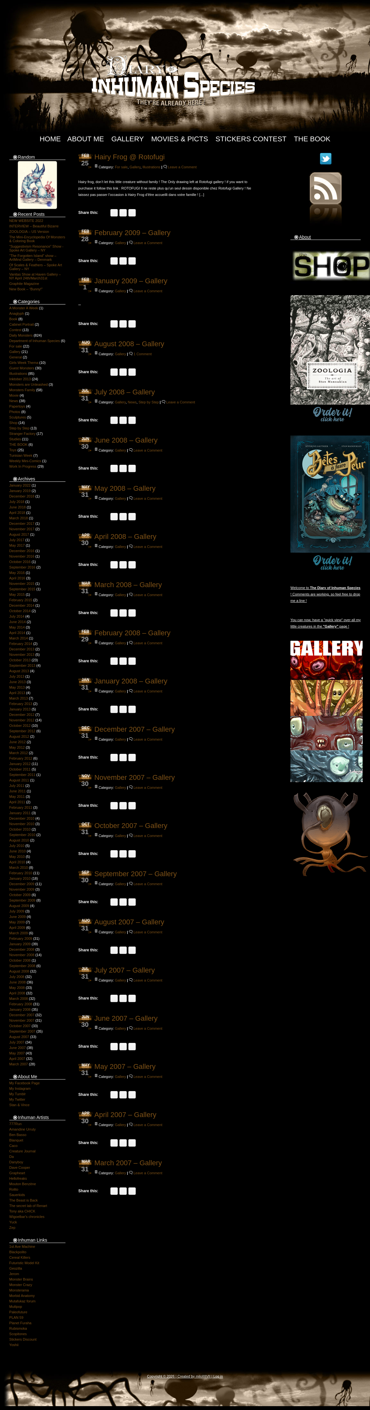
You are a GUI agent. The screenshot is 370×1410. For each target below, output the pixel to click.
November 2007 (21, 1020)
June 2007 (17, 1048)
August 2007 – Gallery (129, 922)
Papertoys (17, 406)
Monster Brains (21, 1279)
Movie (14, 395)
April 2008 (17, 993)
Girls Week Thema (24, 363)
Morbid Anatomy (22, 1296)
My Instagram (20, 1088)
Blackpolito (17, 1252)
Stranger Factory (22, 434)
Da (11, 1157)
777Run (15, 1124)
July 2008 (16, 977)
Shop (13, 423)
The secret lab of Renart (28, 1206)
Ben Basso (17, 1135)
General (15, 357)
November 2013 (21, 655)
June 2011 (17, 791)
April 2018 (17, 513)
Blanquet (16, 1140)
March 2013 (18, 698)
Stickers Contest (251, 139)
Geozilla (15, 1268)
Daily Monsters (21, 335)
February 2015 (20, 600)
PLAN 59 (16, 1317)
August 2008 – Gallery (129, 344)
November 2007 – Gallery (134, 777)
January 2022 (20, 485)
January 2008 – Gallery (130, 681)
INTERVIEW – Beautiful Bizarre (34, 226)
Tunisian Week (20, 455)
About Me (85, 139)
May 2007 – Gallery (125, 1066)
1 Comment (142, 354)
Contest (15, 330)
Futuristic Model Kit (24, 1263)
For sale (15, 346)
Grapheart (17, 1173)
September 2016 (22, 567)
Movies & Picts (179, 139)
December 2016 (21, 551)
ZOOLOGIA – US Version (29, 232)
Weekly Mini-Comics (25, 461)
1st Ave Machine (22, 1246)
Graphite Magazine (24, 284)
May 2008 (17, 988)
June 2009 (17, 917)
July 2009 (16, 911)
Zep (12, 1227)
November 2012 (21, 720)
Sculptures (17, 417)
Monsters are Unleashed (28, 384)
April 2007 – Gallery (125, 1115)
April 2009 (17, 928)
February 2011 (20, 807)
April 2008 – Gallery (125, 537)
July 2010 (16, 846)
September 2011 (22, 775)
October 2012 (20, 725)
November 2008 (21, 955)
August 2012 (19, 736)
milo (199, 1376)
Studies (15, 439)
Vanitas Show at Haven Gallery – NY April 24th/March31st (35, 276)
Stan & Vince (19, 1105)
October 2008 (20, 960)
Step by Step (19, 428)
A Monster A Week (23, 308)
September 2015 (22, 589)
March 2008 (18, 998)
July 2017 (16, 540)
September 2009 (22, 900)
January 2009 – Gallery (130, 281)
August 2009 (19, 906)
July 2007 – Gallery (124, 970)
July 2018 (16, 502)
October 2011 (20, 769)
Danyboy (16, 1162)
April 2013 (17, 693)
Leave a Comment (182, 167)
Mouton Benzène (22, 1184)
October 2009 (20, 895)
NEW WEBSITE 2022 (26, 221)
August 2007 (19, 1037)
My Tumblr (17, 1094)
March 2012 (18, 753)
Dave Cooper (19, 1167)
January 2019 (20, 491)
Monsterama (19, 1290)
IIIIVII (206, 1376)
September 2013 (22, 665)
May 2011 (17, 796)
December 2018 (21, 496)
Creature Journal (22, 1151)
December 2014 (21, 605)
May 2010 (17, 857)
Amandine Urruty (22, 1129)
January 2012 (20, 764)
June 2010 (17, 851)
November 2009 (21, 889)
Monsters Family (22, 390)
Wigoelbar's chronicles (27, 1217)
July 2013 (16, 676)
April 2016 (17, 578)
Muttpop (15, 1307)
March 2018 (18, 518)
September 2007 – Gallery (135, 874)
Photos (14, 412)
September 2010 (22, 835)
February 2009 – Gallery (132, 233)
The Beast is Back (23, 1200)
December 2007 (21, 1015)
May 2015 (17, 594)
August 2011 (19, 780)
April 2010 (17, 862)
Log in (218, 1376)
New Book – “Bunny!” (26, 289)
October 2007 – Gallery (130, 826)
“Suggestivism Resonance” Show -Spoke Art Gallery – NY (36, 248)
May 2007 (17, 1053)
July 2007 (16, 1042)
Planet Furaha (20, 1323)
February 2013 (20, 704)
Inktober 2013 (20, 379)
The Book (312, 139)
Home (50, 139)
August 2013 (19, 671)
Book (13, 319)
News (13, 401)
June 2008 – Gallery (126, 440)
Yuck (13, 1222)
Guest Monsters (21, 368)
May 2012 (17, 747)
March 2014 (18, 638)
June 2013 (17, 682)
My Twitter (17, 1099)
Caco (13, 1146)
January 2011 (20, 813)
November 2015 (21, 584)
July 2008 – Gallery (124, 392)
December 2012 (21, 715)
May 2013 (17, 687)
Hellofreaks (18, 1178)
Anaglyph (16, 313)
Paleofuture (18, 1312)
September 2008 (22, 966)
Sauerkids (17, 1195)
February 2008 (20, 1004)
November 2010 (21, 824)
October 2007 (20, 1026)
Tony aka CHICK (22, 1211)
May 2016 (17, 573)
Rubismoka (18, 1328)
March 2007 (18, 1064)
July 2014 (16, 616)
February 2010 (20, 873)
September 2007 (22, 1031)
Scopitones (18, 1334)
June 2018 (17, 507)
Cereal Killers (19, 1257)
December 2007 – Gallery (134, 729)
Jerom (14, 1274)
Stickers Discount (23, 1339)
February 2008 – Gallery (132, 633)
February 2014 (20, 644)
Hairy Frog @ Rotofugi (129, 157)
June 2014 (17, 622)
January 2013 (20, 709)
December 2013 (21, 649)
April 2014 (17, 633)
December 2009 (21, 884)
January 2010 (20, 878)
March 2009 (18, 933)
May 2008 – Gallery (125, 488)
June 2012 (17, 742)
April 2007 (17, 1059)
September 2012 (22, 731)
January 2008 (20, 1009)
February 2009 (20, 938)
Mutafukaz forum (22, 1301)
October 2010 (20, 829)
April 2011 (17, 802)
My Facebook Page (24, 1083)
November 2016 (21, 556)
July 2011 (16, 786)
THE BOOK (18, 444)
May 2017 (17, 545)
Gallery (127, 139)
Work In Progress (23, 466)
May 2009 (17, 922)
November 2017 (21, 529)
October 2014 (20, 611)
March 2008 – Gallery (128, 585)
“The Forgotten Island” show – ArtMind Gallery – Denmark (32, 257)
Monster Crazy (20, 1285)
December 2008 (21, 949)
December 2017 (21, 523)
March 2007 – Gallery (128, 1163)
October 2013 (20, 660)
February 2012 (20, 758)
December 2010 (21, 818)
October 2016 (20, 562)
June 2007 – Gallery (126, 1018)
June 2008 (17, 982)
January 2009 (20, 944)
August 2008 (19, 971)
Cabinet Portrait (21, 324)
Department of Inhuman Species (34, 341)
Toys (13, 450)
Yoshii (14, 1345)
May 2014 (17, 627)
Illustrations (18, 373)
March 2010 (18, 867)
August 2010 (19, 840)
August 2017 (19, 534)
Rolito (13, 1189)
